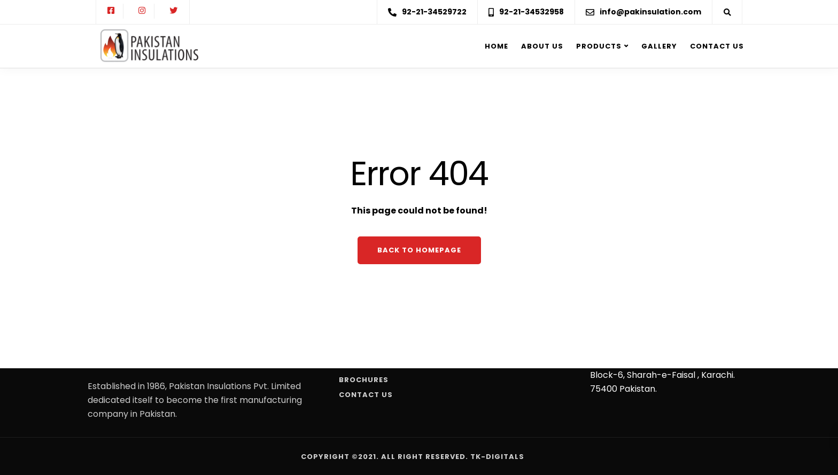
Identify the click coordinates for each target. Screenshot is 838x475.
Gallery (659, 46)
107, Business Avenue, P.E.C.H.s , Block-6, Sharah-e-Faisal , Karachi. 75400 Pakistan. (662, 375)
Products (599, 46)
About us (542, 46)
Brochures (364, 380)
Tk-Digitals (497, 457)
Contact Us (717, 46)
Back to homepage (419, 250)
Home (496, 46)
